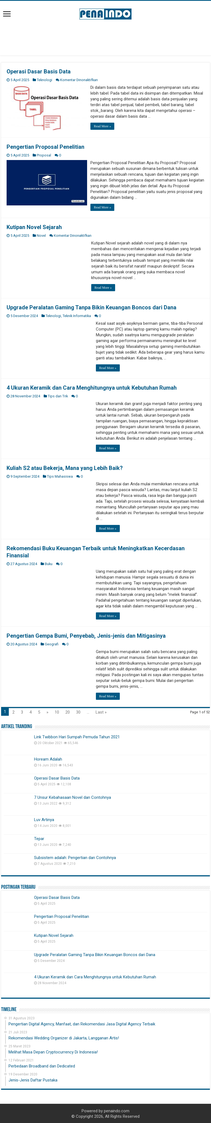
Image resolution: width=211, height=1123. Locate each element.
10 (57, 711)
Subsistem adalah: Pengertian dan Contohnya (75, 857)
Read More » (103, 126)
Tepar (39, 838)
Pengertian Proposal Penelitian (45, 146)
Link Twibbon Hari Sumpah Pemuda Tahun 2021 (77, 736)
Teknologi (44, 80)
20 (67, 711)
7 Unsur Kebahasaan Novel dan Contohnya (72, 796)
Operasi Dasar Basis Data (39, 71)
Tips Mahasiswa (60, 476)
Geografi (52, 644)
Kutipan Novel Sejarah (34, 226)
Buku (48, 563)
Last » (101, 711)
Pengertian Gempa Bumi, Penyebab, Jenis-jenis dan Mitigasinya (86, 635)
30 (78, 711)
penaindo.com (116, 1110)
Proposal (44, 155)
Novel (41, 235)
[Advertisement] (105, 37)
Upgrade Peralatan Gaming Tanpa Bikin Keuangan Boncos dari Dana (91, 307)
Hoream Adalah (48, 758)
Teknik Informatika (77, 315)
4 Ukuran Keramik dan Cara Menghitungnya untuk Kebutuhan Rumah (92, 387)
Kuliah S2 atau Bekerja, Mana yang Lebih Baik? (65, 467)
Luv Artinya (44, 819)
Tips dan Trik (58, 395)
